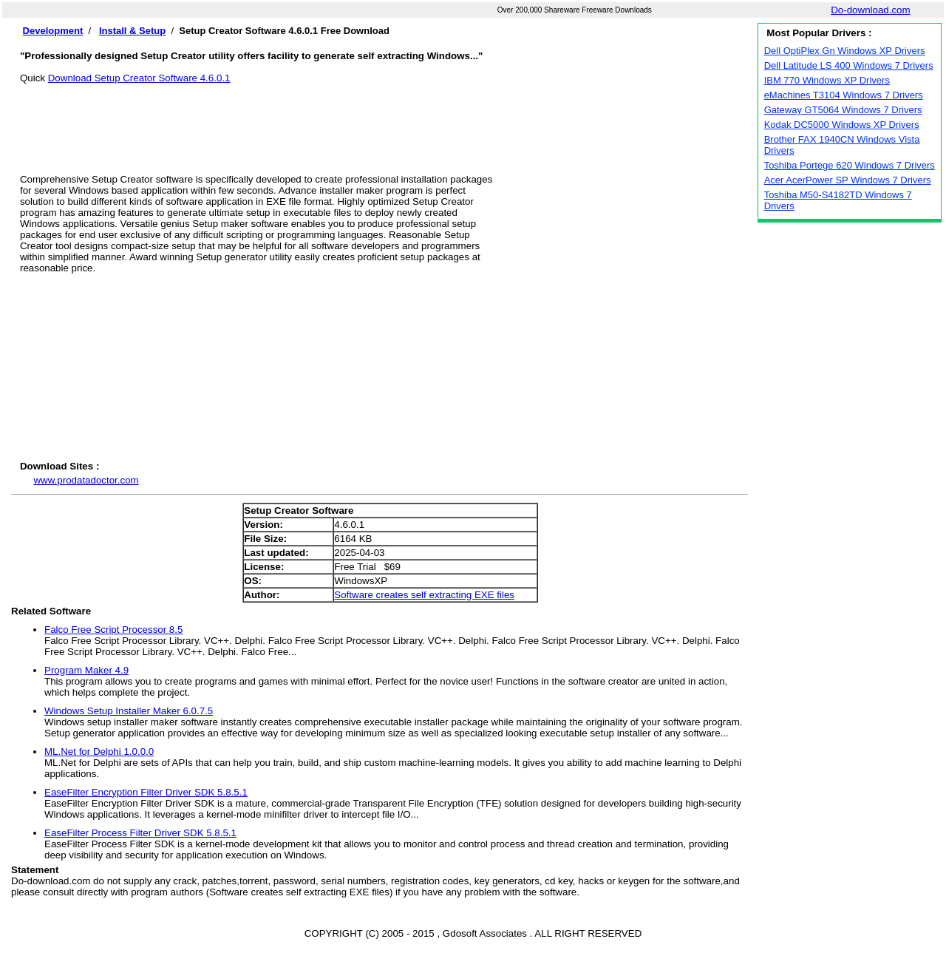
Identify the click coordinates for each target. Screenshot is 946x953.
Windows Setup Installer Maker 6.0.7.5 (128, 710)
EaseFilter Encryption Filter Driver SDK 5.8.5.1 (146, 792)
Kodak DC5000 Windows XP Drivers (841, 124)
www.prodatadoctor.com (85, 480)
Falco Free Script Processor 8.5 (113, 629)
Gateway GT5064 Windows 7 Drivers (843, 109)
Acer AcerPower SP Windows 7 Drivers (847, 180)
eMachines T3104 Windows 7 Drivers (843, 95)
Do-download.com (870, 10)
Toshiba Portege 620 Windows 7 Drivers (849, 165)
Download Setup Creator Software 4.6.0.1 (139, 78)
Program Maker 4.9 (86, 670)
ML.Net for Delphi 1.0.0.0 (99, 751)
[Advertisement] (384, 117)
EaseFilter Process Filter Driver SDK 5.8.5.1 (140, 832)
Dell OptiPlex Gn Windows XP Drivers (844, 50)
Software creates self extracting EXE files (424, 594)
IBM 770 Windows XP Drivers (827, 80)
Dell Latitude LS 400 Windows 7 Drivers (848, 65)
